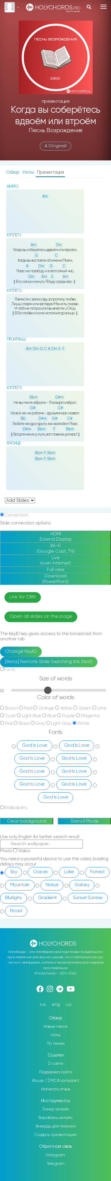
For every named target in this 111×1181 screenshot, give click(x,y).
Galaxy (81, 885)
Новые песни (55, 1026)
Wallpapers (15, 807)
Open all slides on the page (40, 616)
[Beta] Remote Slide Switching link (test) (48, 662)
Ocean (40, 872)
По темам (56, 1044)
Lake (69, 872)
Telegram (56, 1164)
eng (56, 1004)
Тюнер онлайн (55, 1109)
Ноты (29, 172)
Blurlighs (13, 898)
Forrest (97, 872)
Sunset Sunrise (88, 898)
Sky (13, 872)
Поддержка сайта (55, 1072)
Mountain (20, 885)
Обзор (13, 172)
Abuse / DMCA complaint (55, 1081)
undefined (20, 500)
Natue (52, 885)
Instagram (55, 1155)
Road (16, 910)
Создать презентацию (55, 1135)
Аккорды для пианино (56, 1126)
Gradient (47, 898)
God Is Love (34, 745)
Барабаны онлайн (55, 1118)
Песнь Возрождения (55, 130)
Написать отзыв (55, 1089)
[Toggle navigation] (103, 7)
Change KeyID (21, 651)
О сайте (55, 1064)
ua (68, 1004)
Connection (16, 515)
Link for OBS (22, 597)
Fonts (9, 669)
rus (43, 1004)
